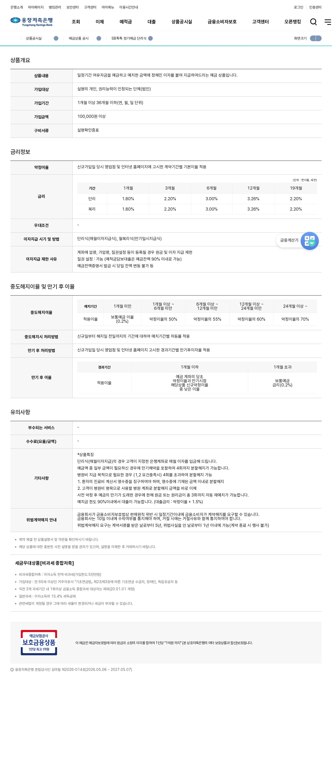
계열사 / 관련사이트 (274, 758)
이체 (100, 21)
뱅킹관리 (55, 7)
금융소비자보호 (222, 21)
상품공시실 (181, 21)
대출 (152, 21)
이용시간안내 (128, 7)
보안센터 (72, 7)
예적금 (126, 21)
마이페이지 (36, 7)
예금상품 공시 (78, 38)
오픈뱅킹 (293, 21)
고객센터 (90, 7)
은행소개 (16, 7)
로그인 (298, 7)
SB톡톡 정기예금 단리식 (128, 38)
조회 (76, 21)
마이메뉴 (108, 7)
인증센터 (315, 7)
